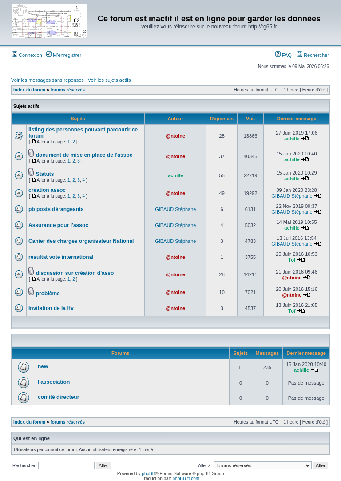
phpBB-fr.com (186, 478)
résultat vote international (61, 257)
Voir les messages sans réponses (47, 80)
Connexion (27, 55)
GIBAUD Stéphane (291, 196)
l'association (54, 382)
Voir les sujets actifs (109, 80)
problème (48, 293)
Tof (291, 259)
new (43, 366)
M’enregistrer (63, 55)
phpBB (148, 473)
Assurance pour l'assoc (58, 225)
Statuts (45, 174)
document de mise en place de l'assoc (84, 155)
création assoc (47, 190)
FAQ (283, 55)
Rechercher (313, 55)
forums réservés (67, 89)
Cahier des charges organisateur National (81, 241)
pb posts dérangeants (56, 209)
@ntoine (175, 136)
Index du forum (29, 89)
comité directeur (58, 397)
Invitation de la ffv (51, 308)
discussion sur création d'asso (75, 273)
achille (291, 138)
